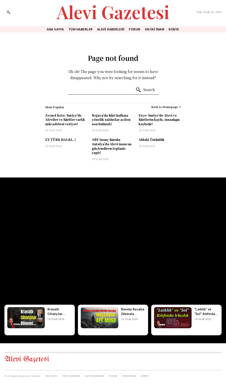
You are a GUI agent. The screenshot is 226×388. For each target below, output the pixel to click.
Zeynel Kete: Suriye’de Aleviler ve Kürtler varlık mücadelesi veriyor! (65, 119)
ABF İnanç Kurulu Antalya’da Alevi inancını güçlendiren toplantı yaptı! (112, 146)
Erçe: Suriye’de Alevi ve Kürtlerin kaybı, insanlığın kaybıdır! (159, 119)
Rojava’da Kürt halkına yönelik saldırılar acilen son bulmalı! (111, 119)
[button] (8, 12)
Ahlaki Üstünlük (151, 139)
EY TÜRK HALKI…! (60, 139)
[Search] (145, 90)
